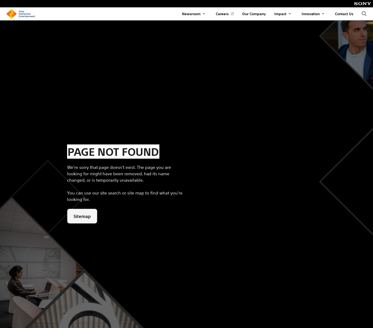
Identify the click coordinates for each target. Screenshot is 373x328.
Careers (225, 14)
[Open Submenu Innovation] (323, 14)
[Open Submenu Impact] (289, 14)
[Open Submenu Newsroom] (204, 14)
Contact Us (344, 13)
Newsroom (191, 13)
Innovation (311, 13)
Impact (280, 13)
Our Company (254, 13)
